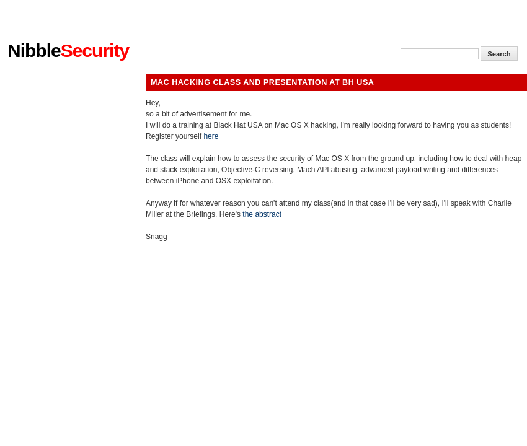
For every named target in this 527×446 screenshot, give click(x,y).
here (210, 136)
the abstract (261, 214)
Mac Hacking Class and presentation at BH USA (262, 82)
